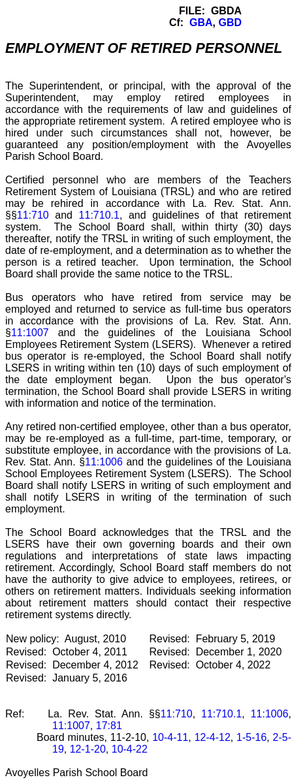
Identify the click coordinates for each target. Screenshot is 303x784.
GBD (230, 22)
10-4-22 (130, 749)
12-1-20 (88, 749)
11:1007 (30, 332)
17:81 (109, 725)
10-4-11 (170, 737)
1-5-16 (251, 737)
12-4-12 (213, 737)
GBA (201, 22)
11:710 (33, 215)
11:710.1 (99, 215)
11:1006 (104, 461)
